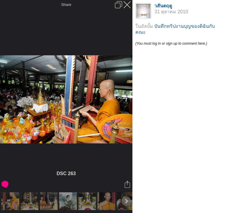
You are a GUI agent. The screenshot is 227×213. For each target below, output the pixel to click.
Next (126, 201)
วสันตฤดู (163, 5)
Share (66, 4)
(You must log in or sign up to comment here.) (171, 43)
